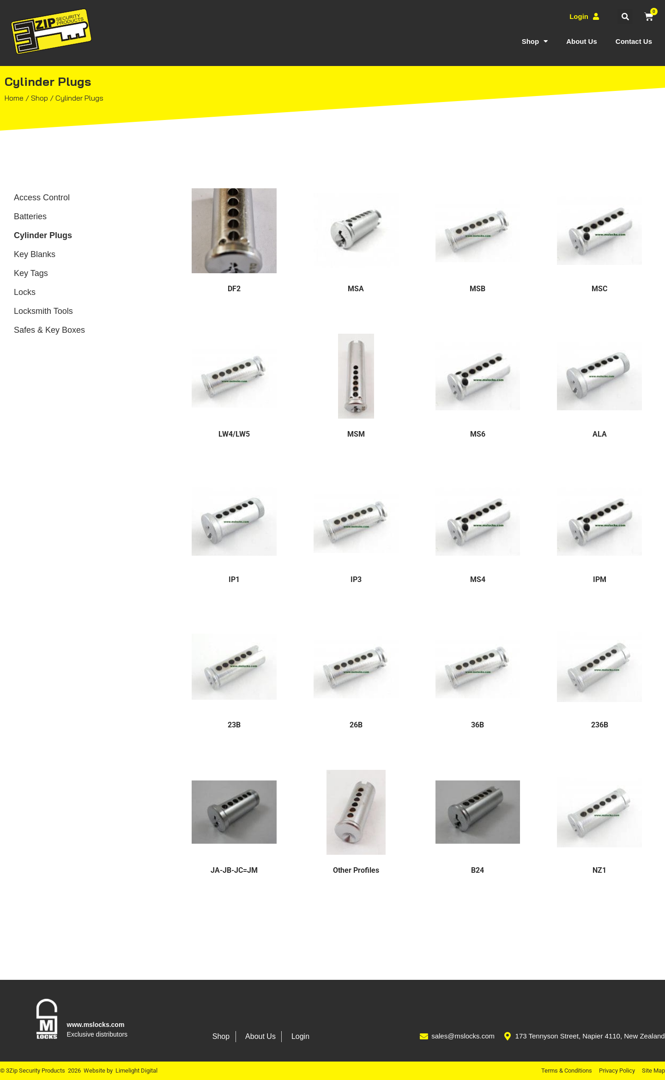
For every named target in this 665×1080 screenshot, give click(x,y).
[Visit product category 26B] (356, 678)
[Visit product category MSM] (356, 388)
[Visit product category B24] (477, 824)
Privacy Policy (617, 1070)
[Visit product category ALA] (599, 388)
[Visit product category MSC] (599, 242)
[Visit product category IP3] (356, 533)
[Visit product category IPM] (599, 533)
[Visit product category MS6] (477, 388)
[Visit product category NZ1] (599, 824)
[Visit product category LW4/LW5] (234, 388)
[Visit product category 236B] (599, 678)
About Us (581, 41)
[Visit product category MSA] (356, 242)
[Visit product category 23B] (234, 678)
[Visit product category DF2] (234, 242)
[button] (625, 16)
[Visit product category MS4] (477, 533)
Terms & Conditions (566, 1070)
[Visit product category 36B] (477, 678)
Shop (535, 41)
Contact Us (634, 41)
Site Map (653, 1070)
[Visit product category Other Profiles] (356, 824)
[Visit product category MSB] (477, 242)
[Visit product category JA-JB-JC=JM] (234, 824)
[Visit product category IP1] (234, 533)
